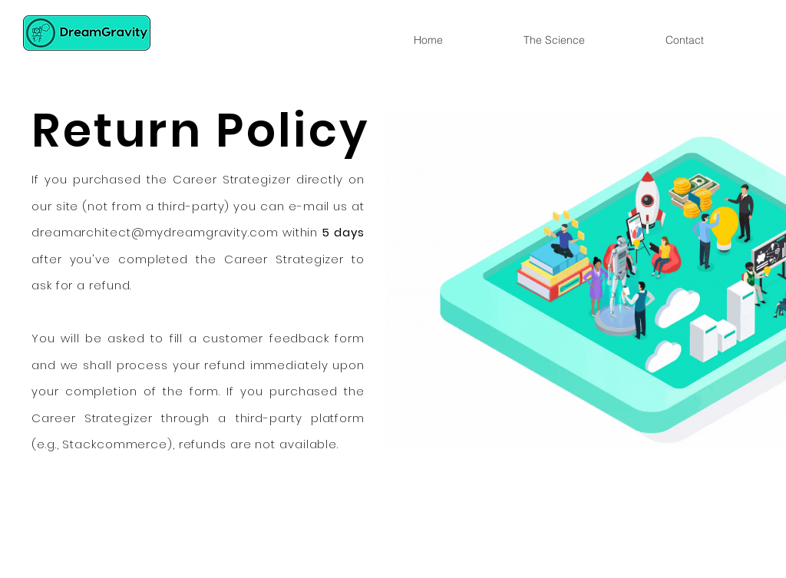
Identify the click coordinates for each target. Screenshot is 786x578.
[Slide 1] (393, 442)
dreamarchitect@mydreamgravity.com (155, 232)
